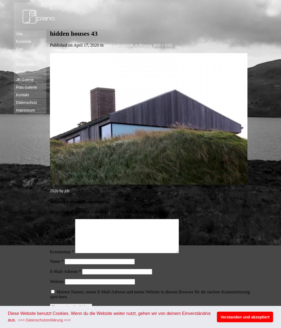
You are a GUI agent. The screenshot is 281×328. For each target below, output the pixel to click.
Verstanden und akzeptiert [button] (245, 317)
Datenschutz (25, 102)
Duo (18, 49)
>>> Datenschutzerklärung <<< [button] (44, 320)
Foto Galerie (25, 87)
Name (57, 268)
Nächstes (84, 50)
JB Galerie (24, 79)
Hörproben (24, 64)
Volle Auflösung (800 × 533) (149, 45)
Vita (18, 34)
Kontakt (21, 95)
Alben (20, 72)
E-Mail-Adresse (65, 278)
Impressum (24, 110)
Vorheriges (61, 50)
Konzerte (22, 41)
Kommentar (62, 258)
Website (57, 288)
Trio (18, 57)
